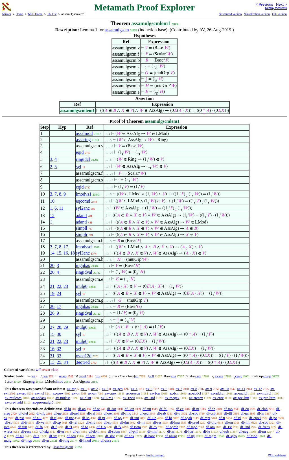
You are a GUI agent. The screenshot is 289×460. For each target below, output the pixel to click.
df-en (76, 431)
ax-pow (58, 393)
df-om (210, 427)
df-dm (124, 422)
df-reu (144, 413)
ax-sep (22, 393)
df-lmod (85, 440)
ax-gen (117, 389)
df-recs (26, 431)
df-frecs (264, 427)
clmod (59, 381)
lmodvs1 (83, 194)
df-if (53, 418)
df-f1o (101, 427)
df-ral (91, 413)
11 (61, 208)
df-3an (129, 409)
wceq (63, 376)
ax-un (92, 393)
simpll (81, 228)
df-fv (117, 427)
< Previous (264, 4)
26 (52, 306)
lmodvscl (84, 246)
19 (52, 293)
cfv (98, 376)
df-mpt (205, 418)
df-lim (246, 422)
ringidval (84, 272)
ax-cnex (111, 393)
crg (32, 381)
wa (45, 376)
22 (59, 286)
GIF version (279, 14)
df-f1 (69, 427)
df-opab (186, 418)
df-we (40, 422)
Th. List (52, 14)
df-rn (140, 422)
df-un (245, 413)
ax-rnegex (172, 398)
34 (66, 362)
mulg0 (81, 286)
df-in (260, 413)
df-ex (179, 409)
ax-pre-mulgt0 (42, 402)
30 (59, 334)
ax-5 (149, 389)
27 (52, 327)
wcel (82, 376)
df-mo (228, 409)
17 (66, 246)
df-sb (211, 409)
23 (66, 286)
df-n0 (19, 436)
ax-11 (241, 389)
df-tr (222, 418)
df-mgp (26, 440)
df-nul (36, 418)
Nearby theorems (276, 8)
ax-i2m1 (107, 398)
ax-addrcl (217, 393)
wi (33, 376)
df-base (149, 436)
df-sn (86, 418)
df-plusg (171, 436)
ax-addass (38, 398)
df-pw (69, 418)
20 (52, 265)
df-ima (175, 422)
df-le (206, 431)
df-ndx (129, 436)
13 (52, 362)
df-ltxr (188, 431)
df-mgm (210, 436)
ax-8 (194, 389)
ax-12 (258, 389)
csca (198, 376)
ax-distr (85, 398)
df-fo (84, 427)
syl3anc (83, 253)
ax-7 (179, 389)
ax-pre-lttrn (267, 398)
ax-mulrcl (264, 393)
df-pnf (133, 431)
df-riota (135, 427)
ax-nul (39, 393)
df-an (82, 409)
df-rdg (44, 431)
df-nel (74, 413)
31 (52, 355)
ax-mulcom (13, 398)
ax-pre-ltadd (14, 402)
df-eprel (255, 418)
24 (59, 293)
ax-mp (71, 389)
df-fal (163, 409)
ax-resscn (133, 393)
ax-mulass (63, 398)
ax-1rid (149, 398)
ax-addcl (194, 393)
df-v (177, 413)
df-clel (23, 413)
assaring (83, 139)
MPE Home (35, 14)
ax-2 (94, 389)
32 (59, 348)
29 (66, 327)
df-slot (110, 436)
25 (59, 362)
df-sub (224, 431)
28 (59, 327)
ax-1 (84, 389)
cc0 (151, 376)
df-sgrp (231, 436)
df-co (107, 422)
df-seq (71, 436)
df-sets (90, 436)
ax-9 (208, 389)
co (136, 376)
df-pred (193, 422)
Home (19, 14)
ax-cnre (218, 398)
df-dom (94, 431)
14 (52, 253)
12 (52, 215)
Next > (281, 4)
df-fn (39, 427)
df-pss (19, 418)
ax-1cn (155, 393)
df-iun (151, 418)
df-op (118, 418)
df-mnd (251, 436)
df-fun (22, 427)
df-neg (243, 431)
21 (52, 286)
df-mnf (152, 431)
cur (10, 381)
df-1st (227, 427)
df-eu (245, 409)
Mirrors (6, 14)
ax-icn (173, 393)
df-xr (170, 431)
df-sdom (114, 431)
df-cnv (90, 422)
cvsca (219, 376)
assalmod (84, 133)
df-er (60, 431)
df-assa (106, 440)
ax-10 (224, 389)
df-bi (67, 409)
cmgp (267, 376)
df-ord (212, 422)
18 (72, 253)
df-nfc (40, 413)
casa (87, 381)
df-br (168, 418)
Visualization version (257, 14)
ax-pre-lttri (241, 398)
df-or (96, 409)
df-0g (191, 436)
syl (78, 166)
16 (66, 253)
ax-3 (105, 389)
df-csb (211, 413)
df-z (36, 436)
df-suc (263, 422)
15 (59, 253)
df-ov (153, 427)
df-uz (53, 436)
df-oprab (172, 427)
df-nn (262, 431)
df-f (54, 427)
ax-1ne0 (129, 398)
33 (59, 355)
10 (52, 201)
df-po (273, 418)
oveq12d (83, 355)
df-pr (101, 418)
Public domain (155, 455)
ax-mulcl (240, 393)
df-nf (195, 409)
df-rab (161, 413)
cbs (173, 376)
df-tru (147, 409)
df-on (229, 422)
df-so (8, 422)
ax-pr (76, 393)
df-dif (228, 413)
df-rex (108, 413)
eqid (80, 152)
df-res (157, 422)
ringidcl (83, 159)
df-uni (134, 418)
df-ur (45, 440)
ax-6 (164, 389)
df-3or (111, 409)
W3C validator (277, 455)
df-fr (24, 422)
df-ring (64, 440)
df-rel (73, 422)
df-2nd (245, 427)
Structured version (230, 14)
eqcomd (83, 201)
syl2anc (83, 208)
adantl (81, 215)
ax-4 (134, 389)
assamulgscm (117, 29)
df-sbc (193, 413)
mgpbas (83, 265)
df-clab (262, 409)
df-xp (57, 422)
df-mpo (192, 427)
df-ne (58, 413)
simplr (81, 234)
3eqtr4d (83, 362)
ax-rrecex (196, 398)
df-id (237, 418)
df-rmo (126, 413)
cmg (238, 376)
